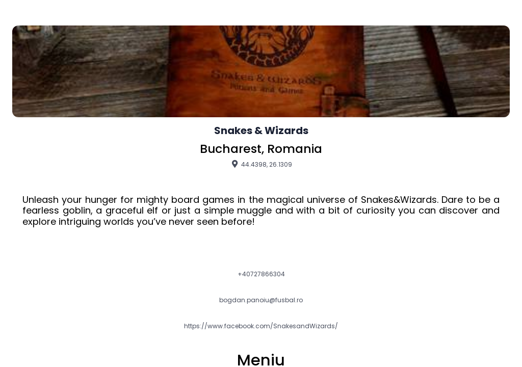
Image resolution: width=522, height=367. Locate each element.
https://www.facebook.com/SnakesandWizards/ (261, 326)
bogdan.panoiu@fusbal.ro (261, 300)
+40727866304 (261, 274)
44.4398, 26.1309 (261, 164)
